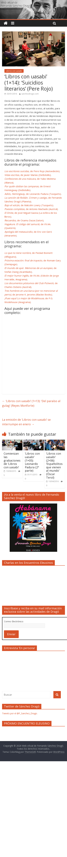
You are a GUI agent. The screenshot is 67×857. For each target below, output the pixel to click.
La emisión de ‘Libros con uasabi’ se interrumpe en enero (26, 422)
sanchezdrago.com (30, 93)
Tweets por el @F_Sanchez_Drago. (20, 713)
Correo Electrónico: (14, 621)
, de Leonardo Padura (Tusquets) (32, 193)
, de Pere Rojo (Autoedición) (32, 171)
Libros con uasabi (14, 71)
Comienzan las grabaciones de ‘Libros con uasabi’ (12, 460)
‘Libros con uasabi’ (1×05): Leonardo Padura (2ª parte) (32, 462)
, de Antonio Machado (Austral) (31, 209)
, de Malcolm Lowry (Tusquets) (28, 205)
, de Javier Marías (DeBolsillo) (27, 175)
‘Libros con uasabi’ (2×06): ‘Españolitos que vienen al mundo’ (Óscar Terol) (54, 465)
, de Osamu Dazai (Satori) (24, 220)
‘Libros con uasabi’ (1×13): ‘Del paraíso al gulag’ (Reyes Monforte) (31, 403)
